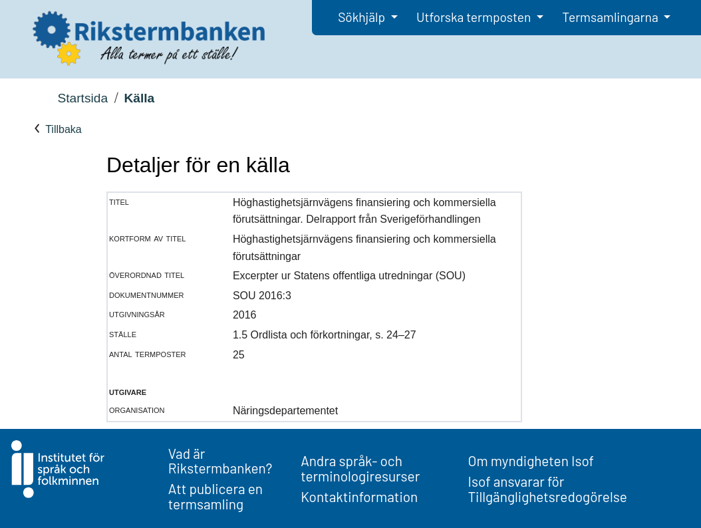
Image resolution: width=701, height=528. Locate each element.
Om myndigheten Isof (531, 460)
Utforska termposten (474, 17)
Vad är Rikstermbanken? (220, 461)
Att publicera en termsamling (215, 496)
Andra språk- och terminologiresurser (360, 468)
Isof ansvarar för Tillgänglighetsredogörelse (547, 489)
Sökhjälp (363, 17)
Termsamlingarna (611, 17)
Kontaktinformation (359, 496)
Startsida (82, 98)
